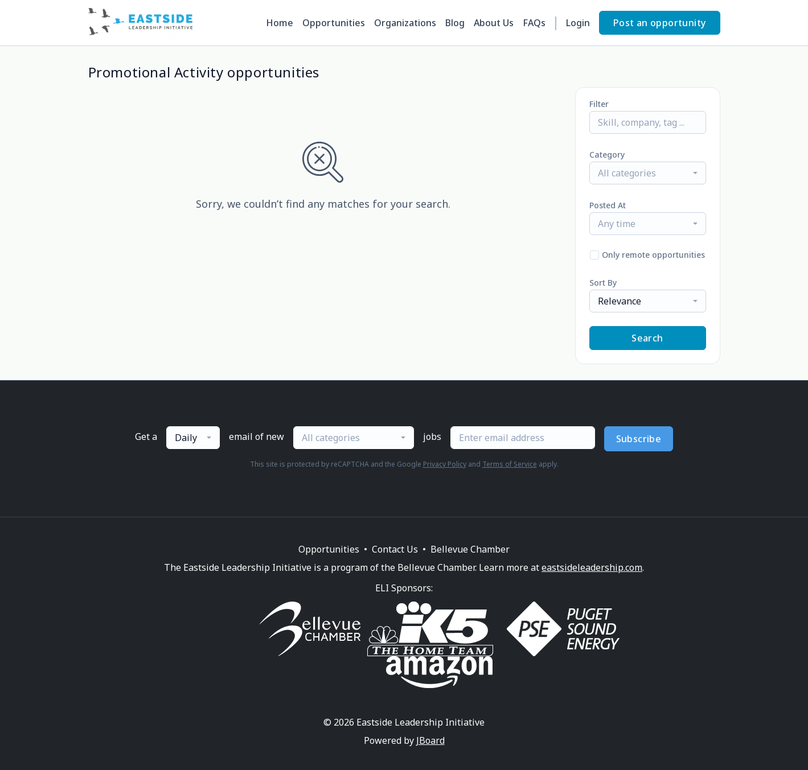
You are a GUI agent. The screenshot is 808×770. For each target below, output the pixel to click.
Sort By (603, 282)
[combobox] (647, 173)
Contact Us (395, 549)
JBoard (430, 740)
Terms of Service (509, 464)
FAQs (534, 23)
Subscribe (639, 439)
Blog (455, 23)
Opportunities (333, 23)
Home (279, 23)
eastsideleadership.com (592, 567)
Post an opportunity (659, 23)
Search (647, 338)
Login (578, 23)
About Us (494, 23)
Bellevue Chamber (470, 549)
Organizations (405, 23)
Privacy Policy (444, 464)
